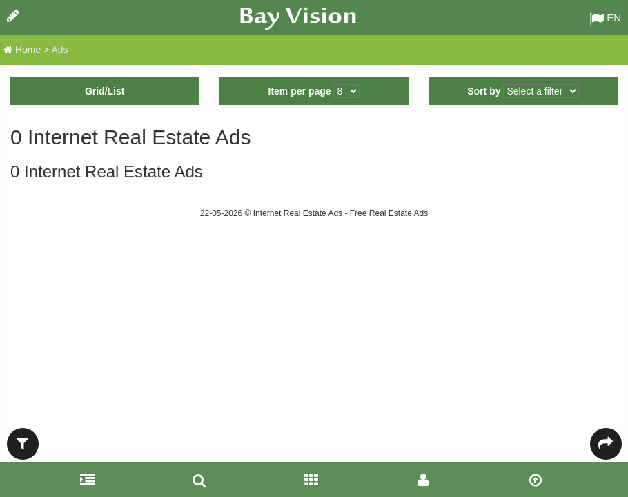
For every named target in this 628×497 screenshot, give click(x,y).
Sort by (483, 91)
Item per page (299, 91)
